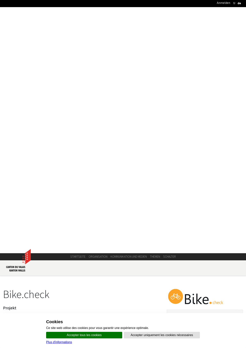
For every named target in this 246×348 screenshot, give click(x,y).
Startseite (78, 48)
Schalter (169, 48)
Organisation (98, 48)
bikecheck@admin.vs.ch (191, 136)
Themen (155, 48)
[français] (234, 3)
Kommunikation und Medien (129, 48)
